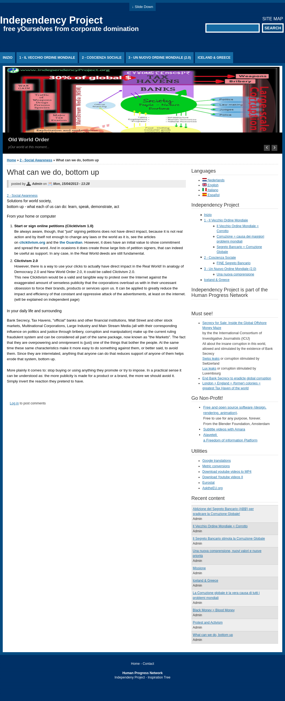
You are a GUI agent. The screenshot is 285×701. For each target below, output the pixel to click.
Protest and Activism (208, 622)
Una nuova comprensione (235, 274)
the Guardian (71, 242)
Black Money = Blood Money (213, 610)
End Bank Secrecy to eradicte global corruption (236, 378)
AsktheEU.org (212, 488)
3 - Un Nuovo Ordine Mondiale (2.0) (159, 58)
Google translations (216, 461)
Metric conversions (216, 466)
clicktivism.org (32, 242)
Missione (199, 568)
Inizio (7, 58)
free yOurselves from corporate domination (71, 28)
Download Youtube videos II (222, 477)
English (210, 185)
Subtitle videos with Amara (224, 429)
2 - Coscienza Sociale (101, 58)
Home (11, 160)
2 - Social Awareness (36, 160)
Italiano (210, 190)
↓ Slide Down (142, 7)
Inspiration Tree (159, 677)
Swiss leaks (211, 359)
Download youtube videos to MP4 (227, 472)
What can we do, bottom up (213, 635)
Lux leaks (209, 368)
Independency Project (51, 20)
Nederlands (213, 180)
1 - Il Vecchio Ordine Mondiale (47, 58)
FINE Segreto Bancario (233, 263)
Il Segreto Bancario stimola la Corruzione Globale (229, 538)
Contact (148, 664)
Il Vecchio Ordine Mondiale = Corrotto (220, 526)
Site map (272, 18)
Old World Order (28, 139)
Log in (14, 403)
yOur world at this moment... (28, 147)
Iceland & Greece (214, 58)
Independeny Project (129, 677)
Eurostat (208, 483)
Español (211, 195)
